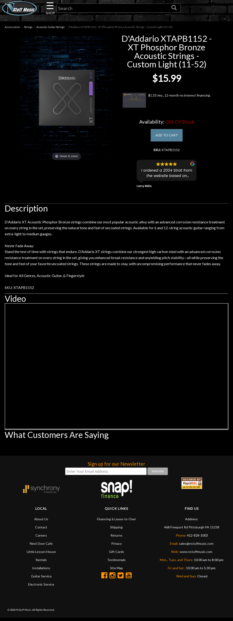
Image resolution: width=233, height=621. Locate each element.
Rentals (41, 563)
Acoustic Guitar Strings (50, 28)
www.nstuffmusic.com (196, 554)
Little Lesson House (41, 554)
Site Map (116, 571)
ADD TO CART (166, 137)
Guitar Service (41, 579)
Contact (41, 530)
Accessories (12, 28)
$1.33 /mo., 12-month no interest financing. (166, 101)
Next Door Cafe (41, 546)
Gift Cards (116, 554)
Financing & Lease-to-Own (116, 522)
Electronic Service (41, 587)
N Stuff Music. (23, 612)
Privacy (116, 546)
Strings (28, 28)
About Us (41, 522)
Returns (116, 538)
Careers (41, 538)
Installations (41, 571)
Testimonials (116, 563)
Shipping (116, 530)
